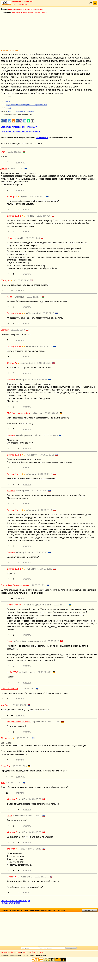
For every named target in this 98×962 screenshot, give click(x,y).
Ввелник (4, 330)
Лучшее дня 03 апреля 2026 (22, 1)
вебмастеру (34, 952)
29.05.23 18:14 (45, 346)
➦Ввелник (31, 346)
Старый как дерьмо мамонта (15, 585)
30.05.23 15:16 (47, 455)
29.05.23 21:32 (22, 280)
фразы (33, 9)
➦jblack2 (25, 196)
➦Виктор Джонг (27, 363)
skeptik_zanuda (14, 605)
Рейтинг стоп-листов (10, 903)
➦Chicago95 (18, 297)
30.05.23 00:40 (53, 722)
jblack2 (4, 168)
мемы (27, 9)
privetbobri (5, 705)
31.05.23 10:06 (40, 552)
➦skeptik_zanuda (27, 672)
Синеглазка (5, 101)
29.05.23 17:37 (61, 605)
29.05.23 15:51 (28, 689)
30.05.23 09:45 (51, 435)
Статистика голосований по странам (18, 127)
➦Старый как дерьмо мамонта (36, 605)
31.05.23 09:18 (44, 216)
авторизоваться (42, 138)
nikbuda (10, 238)
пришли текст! (89, 910)
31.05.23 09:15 (47, 313)
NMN (3, 152)
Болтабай (5, 766)
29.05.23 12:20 (20, 766)
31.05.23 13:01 (44, 672)
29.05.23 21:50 (16, 168)
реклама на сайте (7, 952)
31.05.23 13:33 (45, 569)
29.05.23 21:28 (44, 363)
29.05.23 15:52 (39, 585)
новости (42, 952)
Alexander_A (6, 738)
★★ (23, 216)
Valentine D (12, 799)
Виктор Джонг (14, 216)
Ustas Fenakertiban (9, 689)
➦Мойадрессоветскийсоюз (28, 435)
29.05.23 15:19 (34, 849)
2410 (3, 783)
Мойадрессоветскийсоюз (19, 413)
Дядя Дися (12, 196)
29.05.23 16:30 (18, 330)
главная (4, 910)
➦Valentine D (19, 816)
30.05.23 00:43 (51, 413)
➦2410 (22, 799)
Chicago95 (5, 280)
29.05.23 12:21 (24, 738)
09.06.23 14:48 (33, 238)
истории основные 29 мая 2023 (21, 111)
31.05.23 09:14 (45, 510)
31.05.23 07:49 (40, 491)
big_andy (11, 849)
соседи (8, 108)
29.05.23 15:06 (19, 705)
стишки (40, 9)
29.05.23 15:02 (34, 816)
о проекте (25, 952)
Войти (14, 4)
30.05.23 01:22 (38, 196)
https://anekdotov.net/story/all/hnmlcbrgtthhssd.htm (26, 105)
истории (20, 9)
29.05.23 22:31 (14, 152)
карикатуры (35, 910)
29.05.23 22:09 (40, 379)
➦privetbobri (38, 722)
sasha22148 (12, 672)
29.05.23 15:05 (34, 832)
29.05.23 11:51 (14, 783)
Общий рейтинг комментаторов (15, 901)
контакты (18, 952)
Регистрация (22, 4)
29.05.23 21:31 (42, 877)
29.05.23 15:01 (34, 799)
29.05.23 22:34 (34, 297)
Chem (10, 641)
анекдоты (12, 9)
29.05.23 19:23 (52, 641)
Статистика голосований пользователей (20, 132)
